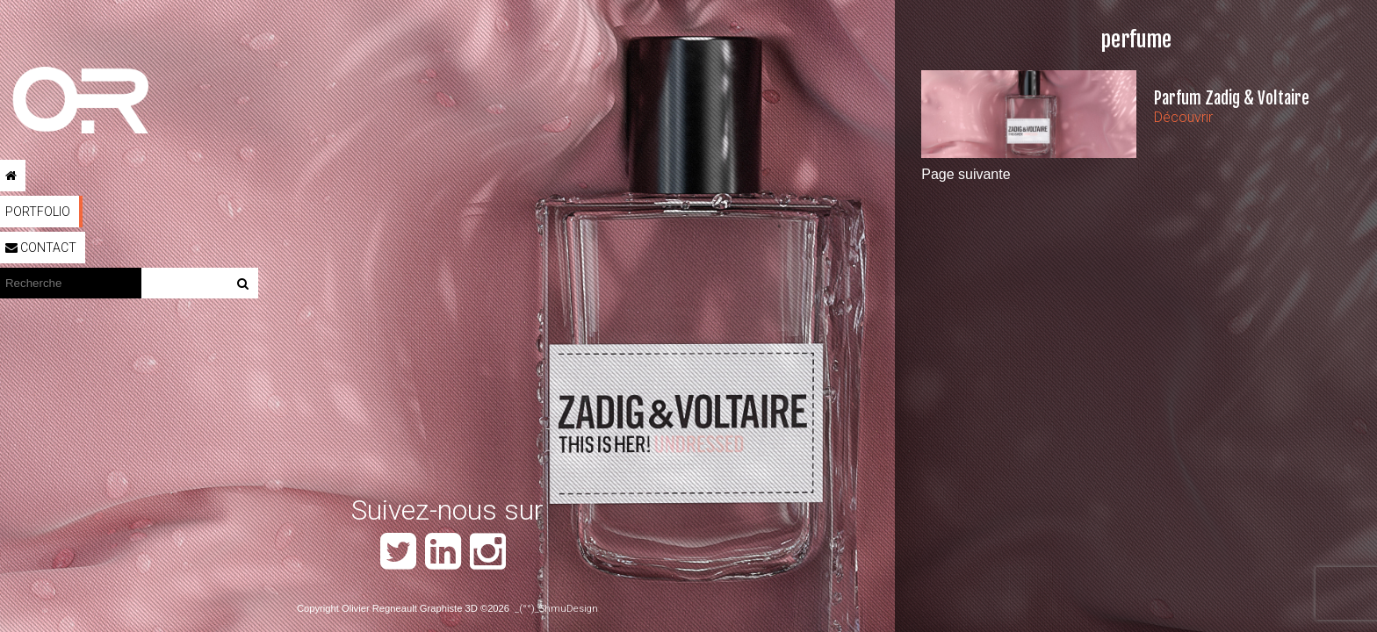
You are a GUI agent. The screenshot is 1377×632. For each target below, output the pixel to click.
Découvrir (1183, 117)
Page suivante (965, 174)
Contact (40, 248)
